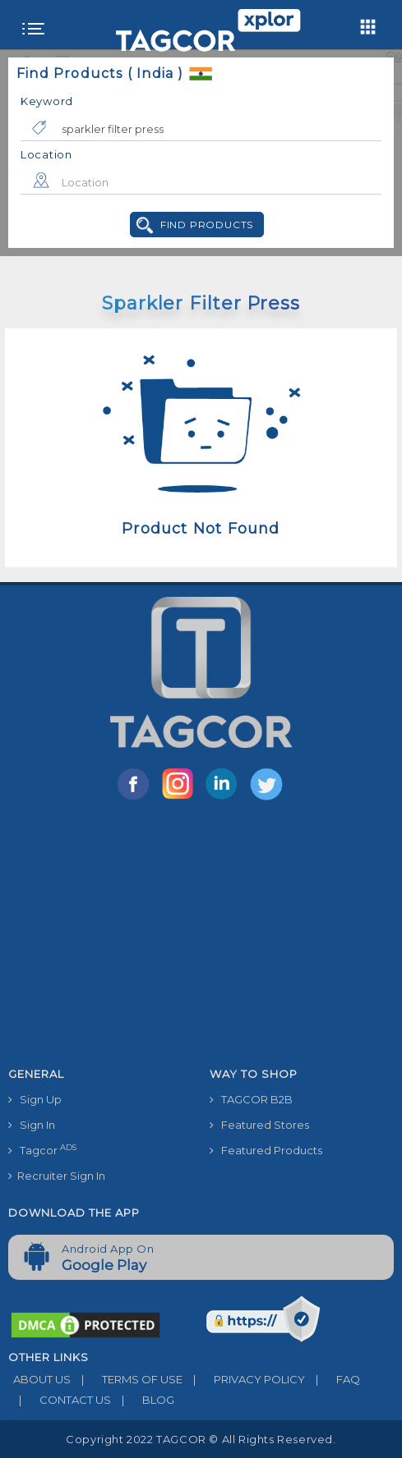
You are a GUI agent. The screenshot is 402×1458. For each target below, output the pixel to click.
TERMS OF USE (127, 1379)
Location (46, 154)
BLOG (142, 1399)
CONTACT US (59, 1399)
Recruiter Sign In (56, 1175)
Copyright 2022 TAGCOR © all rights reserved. (200, 1439)
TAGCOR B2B (251, 1099)
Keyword (47, 101)
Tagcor (42, 1150)
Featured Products (266, 1150)
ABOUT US (39, 1379)
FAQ (332, 1379)
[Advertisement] (201, 937)
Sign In (31, 1124)
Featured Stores (259, 1124)
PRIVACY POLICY (244, 1379)
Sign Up (35, 1099)
